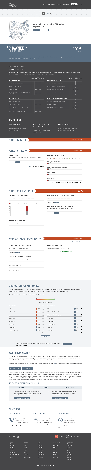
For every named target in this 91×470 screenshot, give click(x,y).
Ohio (45, 13)
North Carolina (41, 454)
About (44, 4)
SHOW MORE (45, 336)
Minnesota (40, 447)
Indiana (26, 450)
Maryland (40, 442)
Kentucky (26, 454)
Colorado (12, 450)
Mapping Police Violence (38, 166)
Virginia (69, 450)
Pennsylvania (56, 456)
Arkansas (12, 445)
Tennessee (69, 445)
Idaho (25, 447)
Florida (11, 457)
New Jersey (55, 443)
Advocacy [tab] (21, 387)
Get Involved (75, 436)
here (55, 363)
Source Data (27, 368)
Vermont (69, 452)
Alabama (12, 443)
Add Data (56, 202)
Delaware (12, 456)
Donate (74, 4)
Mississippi (41, 450)
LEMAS (80, 182)
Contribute (66, 4)
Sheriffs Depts (44, 30)
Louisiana (26, 456)
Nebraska (40, 457)
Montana (40, 452)
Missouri (40, 449)
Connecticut (12, 452)
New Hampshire (56, 442)
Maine (39, 443)
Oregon (54, 454)
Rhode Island (55, 457)
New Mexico (55, 445)
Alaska (11, 442)
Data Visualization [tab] (70, 387)
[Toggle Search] (81, 4)
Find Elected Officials (60, 398)
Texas (68, 447)
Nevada (54, 447)
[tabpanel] (45, 395)
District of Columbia (14, 454)
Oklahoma (55, 452)
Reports (59, 4)
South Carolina (70, 442)
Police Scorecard (13, 5)
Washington (69, 454)
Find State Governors (22, 398)
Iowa (25, 445)
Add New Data (67, 343)
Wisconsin (69, 456)
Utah (68, 449)
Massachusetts (27, 457)
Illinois (25, 449)
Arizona (11, 447)
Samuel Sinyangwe (44, 365)
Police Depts (36, 30)
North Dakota (41, 456)
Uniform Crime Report (61, 182)
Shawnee (16, 48)
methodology (14, 368)
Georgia (26, 442)
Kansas (26, 452)
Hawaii (25, 443)
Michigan (40, 445)
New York (55, 449)
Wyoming (69, 459)
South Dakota (70, 443)
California (12, 449)
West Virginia (70, 457)
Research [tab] (45, 387)
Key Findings (51, 4)
